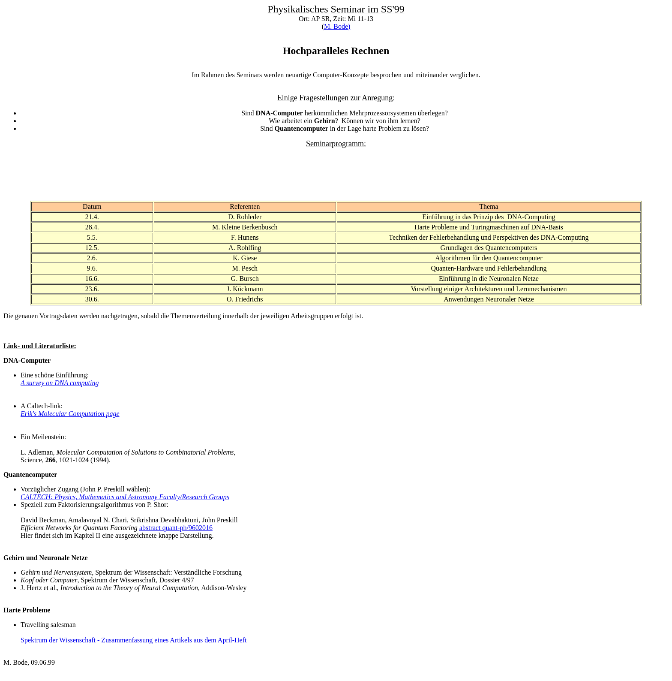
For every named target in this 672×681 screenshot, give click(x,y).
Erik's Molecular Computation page (70, 413)
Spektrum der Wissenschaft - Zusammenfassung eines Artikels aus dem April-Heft (133, 640)
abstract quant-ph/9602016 (176, 527)
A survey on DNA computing (60, 382)
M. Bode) (337, 26)
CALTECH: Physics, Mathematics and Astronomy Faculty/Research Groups (125, 496)
